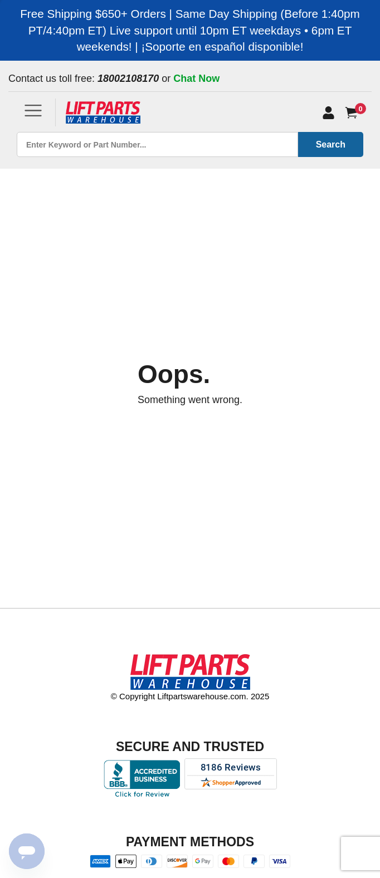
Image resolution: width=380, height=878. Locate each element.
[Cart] (353, 112)
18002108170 (128, 78)
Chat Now (196, 78)
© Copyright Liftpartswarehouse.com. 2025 (190, 696)
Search (330, 144)
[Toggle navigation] (33, 110)
